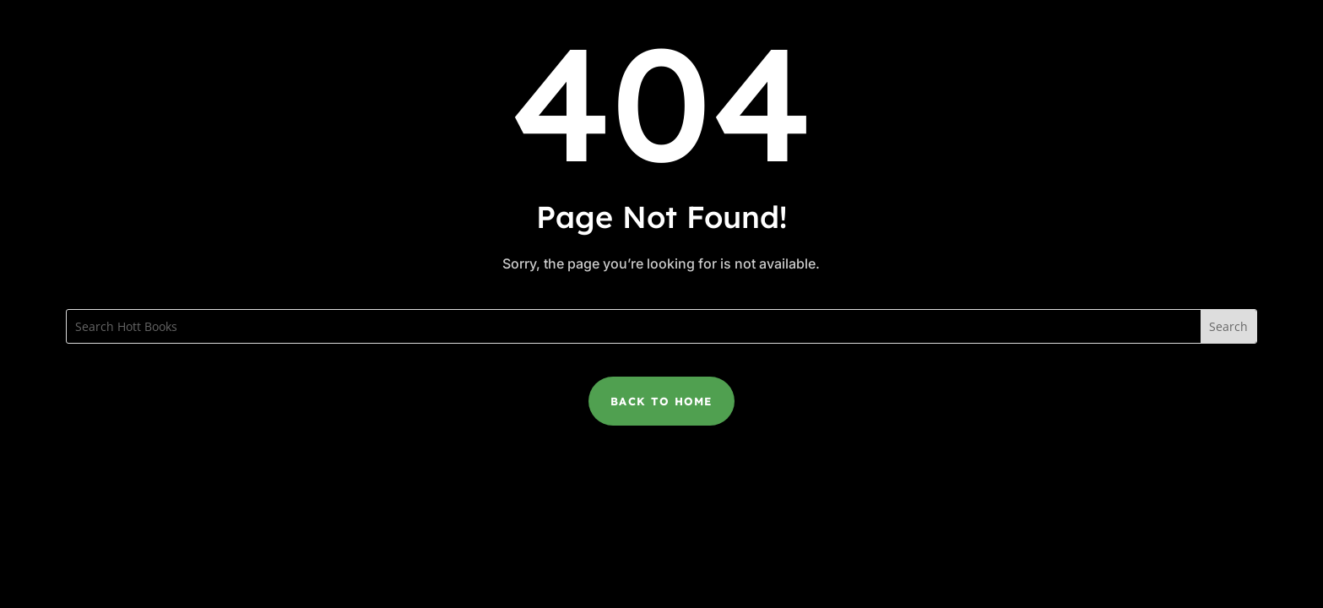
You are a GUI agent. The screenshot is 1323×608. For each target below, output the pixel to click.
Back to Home (661, 401)
